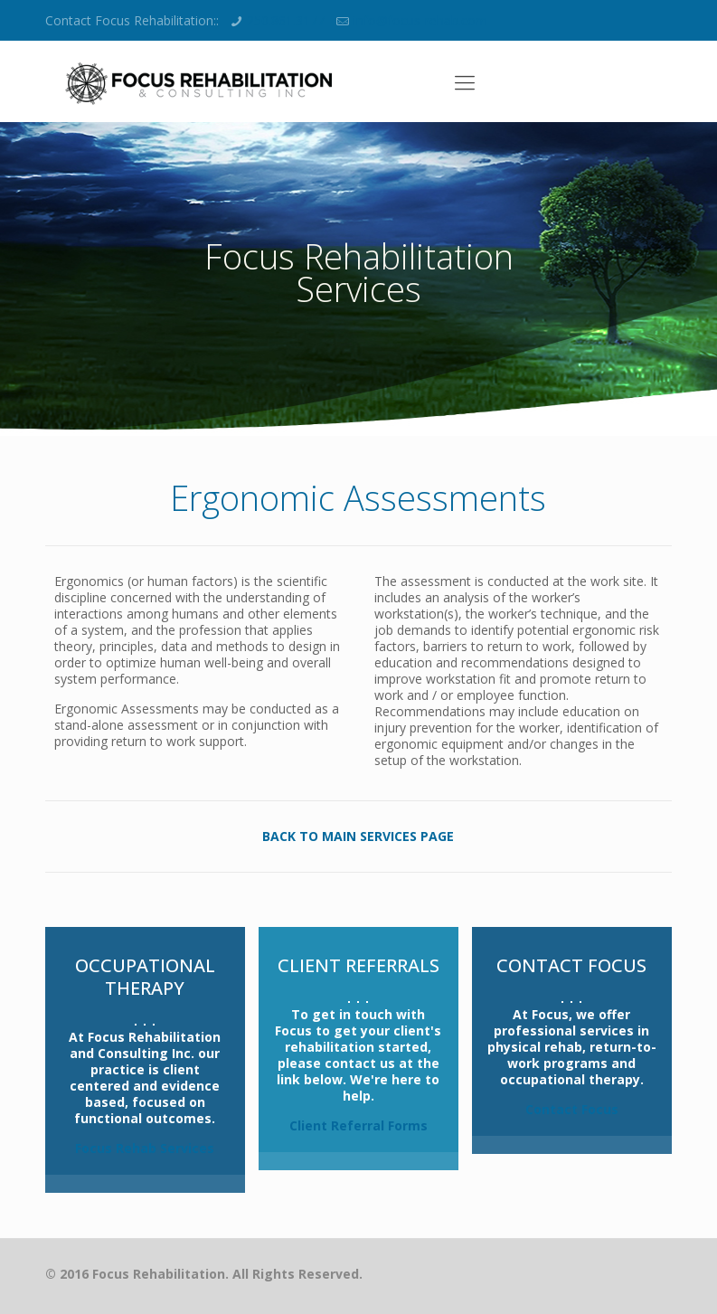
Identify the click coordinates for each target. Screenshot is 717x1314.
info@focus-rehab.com (420, 20)
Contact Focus (571, 1109)
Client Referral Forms (358, 1125)
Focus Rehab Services (144, 1148)
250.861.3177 (286, 20)
